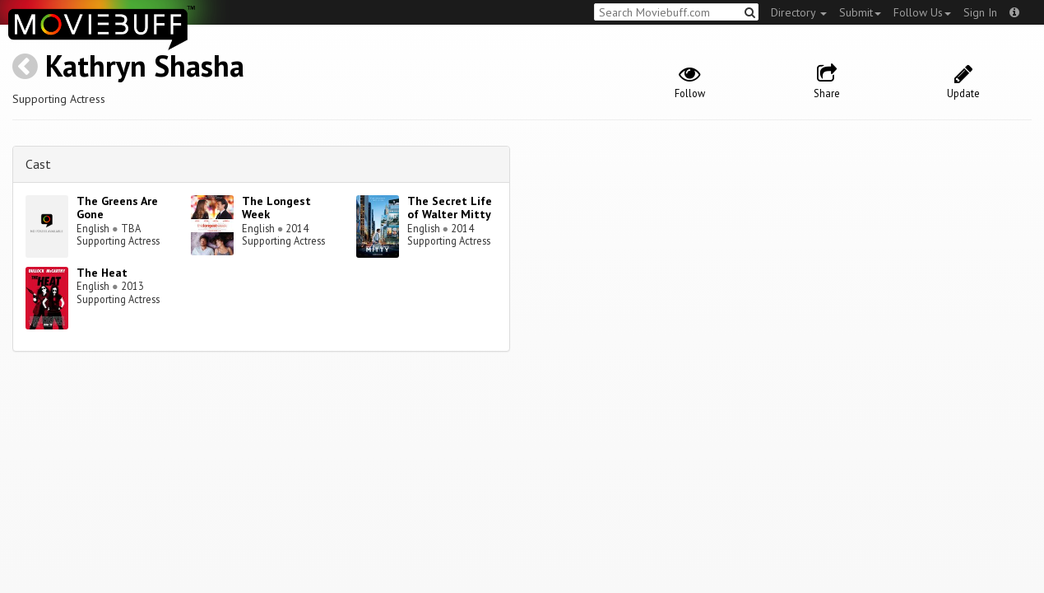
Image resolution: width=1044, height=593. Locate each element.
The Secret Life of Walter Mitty (449, 208)
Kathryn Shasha (144, 65)
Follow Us (922, 12)
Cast (38, 164)
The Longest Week (276, 208)
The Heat (102, 272)
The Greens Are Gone (117, 208)
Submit (860, 12)
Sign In (980, 12)
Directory (799, 12)
